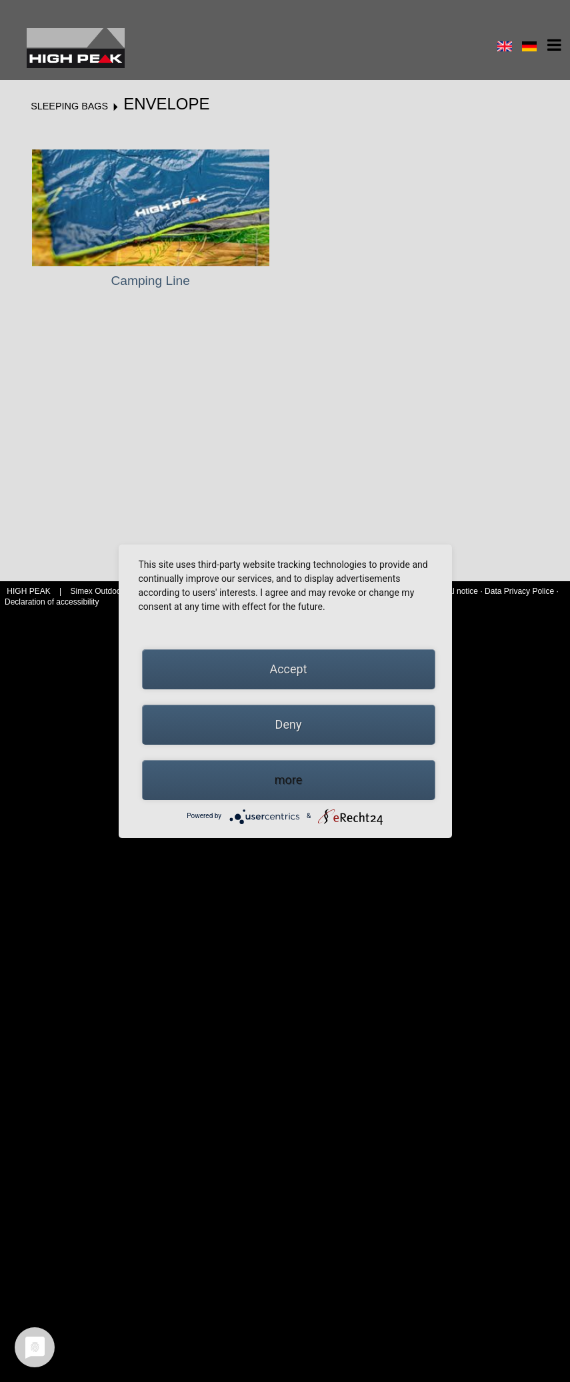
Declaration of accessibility (52, 602)
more (289, 780)
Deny (288, 724)
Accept (288, 669)
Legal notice (457, 591)
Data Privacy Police (519, 591)
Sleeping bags (69, 106)
